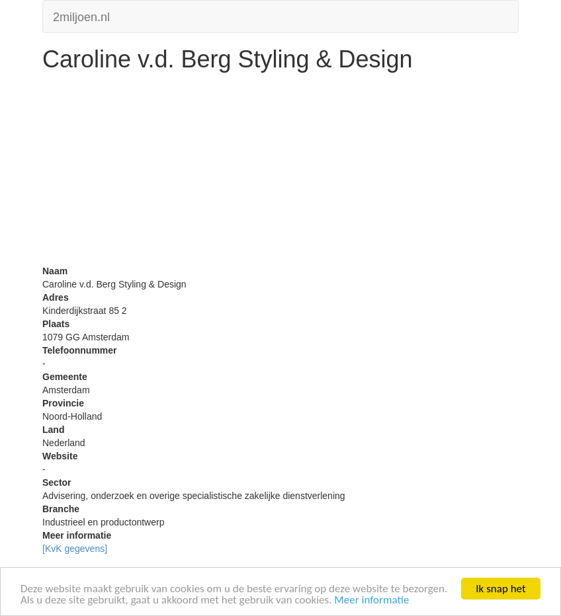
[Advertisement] (280, 171)
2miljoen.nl (81, 15)
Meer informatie (371, 600)
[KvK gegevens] (74, 548)
